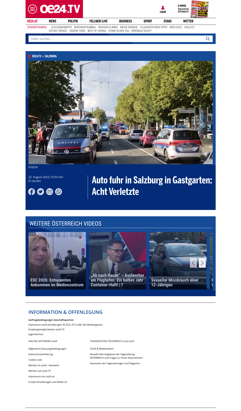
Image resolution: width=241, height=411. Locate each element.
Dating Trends (58, 31)
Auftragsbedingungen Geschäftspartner (51, 319)
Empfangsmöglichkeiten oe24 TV (47, 329)
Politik (73, 21)
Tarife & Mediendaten (102, 348)
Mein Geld (176, 27)
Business (125, 21)
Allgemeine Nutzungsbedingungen (48, 348)
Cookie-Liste (35, 359)
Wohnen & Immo (108, 27)
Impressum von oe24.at (42, 376)
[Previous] (193, 263)
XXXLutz (189, 27)
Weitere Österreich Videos (65, 223)
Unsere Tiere (77, 31)
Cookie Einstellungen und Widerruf (48, 382)
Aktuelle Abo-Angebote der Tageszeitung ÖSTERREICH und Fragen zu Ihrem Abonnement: (116, 356)
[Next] (202, 263)
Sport (148, 21)
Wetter (188, 21)
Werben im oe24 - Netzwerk (44, 365)
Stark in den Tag (119, 31)
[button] (31, 9)
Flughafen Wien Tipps (153, 27)
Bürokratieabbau (85, 27)
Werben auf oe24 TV (40, 371)
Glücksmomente (61, 27)
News (52, 21)
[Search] (208, 39)
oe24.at (32, 21)
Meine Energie (129, 27)
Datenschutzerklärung (41, 354)
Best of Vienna (97, 31)
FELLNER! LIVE (99, 21)
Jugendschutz (36, 333)
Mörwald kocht (141, 31)
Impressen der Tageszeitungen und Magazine (115, 363)
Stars (168, 21)
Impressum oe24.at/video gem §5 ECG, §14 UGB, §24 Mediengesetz (66, 324)
